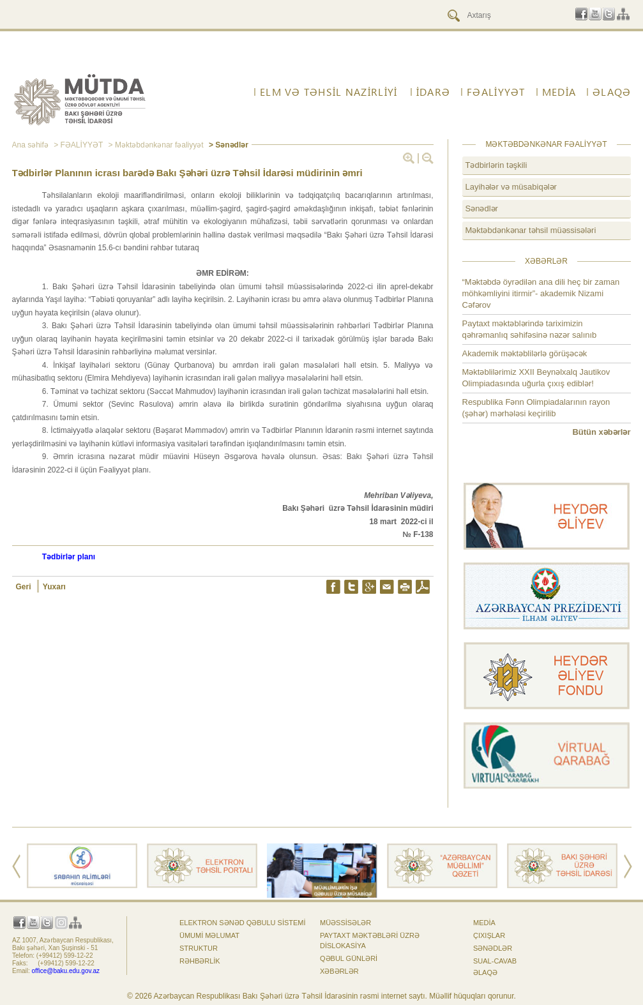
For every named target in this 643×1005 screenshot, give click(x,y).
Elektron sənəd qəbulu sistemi (242, 922)
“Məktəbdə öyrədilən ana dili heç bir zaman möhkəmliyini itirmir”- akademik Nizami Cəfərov (541, 293)
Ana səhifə (30, 144)
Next (628, 866)
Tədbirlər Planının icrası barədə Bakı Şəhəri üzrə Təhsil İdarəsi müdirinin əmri (187, 172)
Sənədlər (481, 208)
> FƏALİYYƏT (77, 144)
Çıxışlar (489, 935)
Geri (24, 586)
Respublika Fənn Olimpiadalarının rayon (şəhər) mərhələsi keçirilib (536, 407)
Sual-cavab (495, 961)
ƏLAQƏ (612, 92)
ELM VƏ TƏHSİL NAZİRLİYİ (328, 92)
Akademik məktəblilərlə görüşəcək (524, 353)
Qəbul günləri (348, 958)
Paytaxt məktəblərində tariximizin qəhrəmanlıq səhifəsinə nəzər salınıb (529, 329)
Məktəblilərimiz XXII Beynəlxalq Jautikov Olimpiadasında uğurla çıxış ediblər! (536, 377)
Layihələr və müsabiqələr (511, 187)
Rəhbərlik (199, 961)
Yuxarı (54, 586)
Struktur (198, 948)
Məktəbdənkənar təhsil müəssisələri (530, 230)
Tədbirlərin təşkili (496, 165)
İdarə (433, 92)
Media (559, 92)
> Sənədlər (227, 144)
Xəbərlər (339, 971)
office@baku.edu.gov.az (66, 970)
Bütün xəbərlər (601, 432)
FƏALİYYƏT (496, 92)
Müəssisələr (345, 922)
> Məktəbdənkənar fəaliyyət (154, 144)
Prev (16, 866)
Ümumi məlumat (209, 935)
